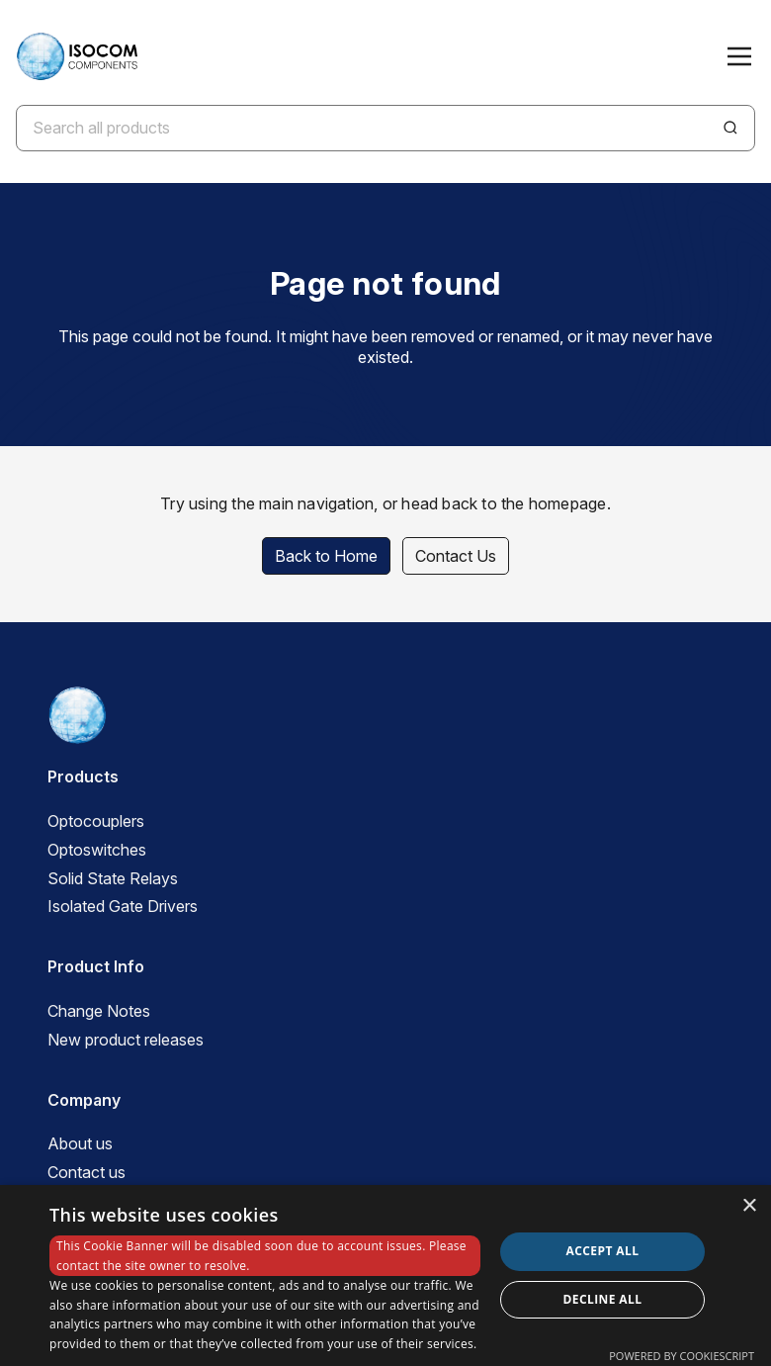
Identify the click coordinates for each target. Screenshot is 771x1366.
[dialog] (385, 1275)
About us (80, 1143)
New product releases (125, 1039)
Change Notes (98, 1011)
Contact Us (455, 556)
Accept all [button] (603, 1250)
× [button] (748, 1206)
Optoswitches (96, 850)
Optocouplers (95, 821)
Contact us (86, 1172)
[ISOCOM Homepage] (76, 56)
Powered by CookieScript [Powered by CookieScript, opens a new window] (681, 1355)
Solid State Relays (112, 878)
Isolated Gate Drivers (122, 906)
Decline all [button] (602, 1299)
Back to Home (326, 556)
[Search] (730, 128)
